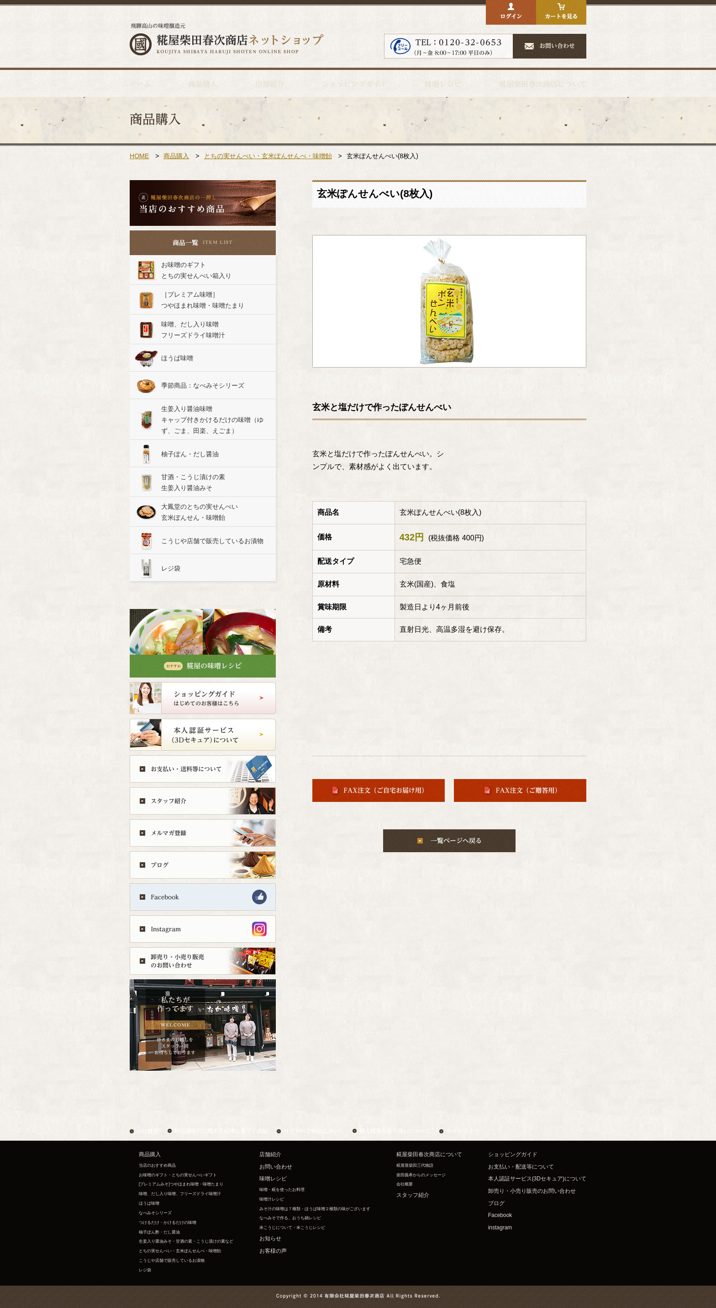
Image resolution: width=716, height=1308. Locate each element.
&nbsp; (198, 593)
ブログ (496, 1203)
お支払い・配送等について (521, 1167)
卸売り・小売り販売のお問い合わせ (532, 1191)
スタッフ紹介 (412, 1195)
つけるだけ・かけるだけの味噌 (169, 1222)
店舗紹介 (270, 1154)
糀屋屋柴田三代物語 (414, 1165)
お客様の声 (273, 1251)
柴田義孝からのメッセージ (421, 1175)
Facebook (500, 1215)
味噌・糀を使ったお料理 (282, 1189)
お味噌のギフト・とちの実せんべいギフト (178, 1175)
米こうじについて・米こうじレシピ (292, 1227)
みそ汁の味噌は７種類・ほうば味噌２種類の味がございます (314, 1209)
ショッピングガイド (512, 1154)
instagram (500, 1227)
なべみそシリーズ (155, 1213)
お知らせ (270, 1238)
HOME (139, 156)
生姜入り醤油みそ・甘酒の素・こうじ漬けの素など (186, 1241)
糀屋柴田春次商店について (429, 1154)
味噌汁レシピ (271, 1199)
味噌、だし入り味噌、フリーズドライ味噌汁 (180, 1193)
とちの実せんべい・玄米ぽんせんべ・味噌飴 (268, 156)
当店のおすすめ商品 (157, 1165)
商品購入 (176, 156)
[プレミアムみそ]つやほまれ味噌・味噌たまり (181, 1184)
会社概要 (404, 1184)
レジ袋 (145, 1270)
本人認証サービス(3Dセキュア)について (537, 1178)
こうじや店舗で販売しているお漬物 (172, 1260)
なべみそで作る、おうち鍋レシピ (290, 1218)
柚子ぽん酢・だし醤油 (159, 1232)
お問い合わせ (275, 1167)
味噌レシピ (273, 1178)
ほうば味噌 (149, 1203)
